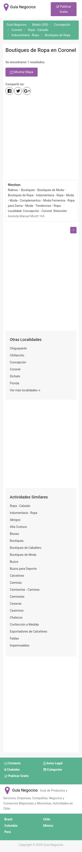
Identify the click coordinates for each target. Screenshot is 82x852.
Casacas (16, 603)
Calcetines (17, 575)
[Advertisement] (41, 138)
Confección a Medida (24, 624)
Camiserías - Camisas (25, 589)
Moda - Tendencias (38, 206)
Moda (70, 195)
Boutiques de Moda (50, 190)
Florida (14, 383)
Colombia (10, 825)
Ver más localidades (25, 390)
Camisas (16, 582)
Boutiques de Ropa (20, 195)
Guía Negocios (20, 790)
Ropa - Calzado (20, 506)
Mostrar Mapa (21, 72)
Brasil (8, 819)
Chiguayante (18, 348)
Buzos (14, 561)
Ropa (57, 206)
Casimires (17, 610)
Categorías (52, 769)
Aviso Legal (53, 763)
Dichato (15, 376)
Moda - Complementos (25, 200)
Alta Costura (18, 527)
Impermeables (19, 645)
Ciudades (12, 769)
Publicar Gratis (63, 9)
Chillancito (17, 355)
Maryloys (14, 185)
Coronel (46, 211)
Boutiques (28, 190)
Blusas (14, 534)
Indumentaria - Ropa (50, 195)
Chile (46, 819)
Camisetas (17, 596)
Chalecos (16, 617)
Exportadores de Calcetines (28, 631)
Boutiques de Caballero (25, 548)
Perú (7, 832)
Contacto (12, 763)
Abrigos (15, 520)
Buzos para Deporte (23, 568)
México (48, 825)
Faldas (14, 638)
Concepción (31, 211)
